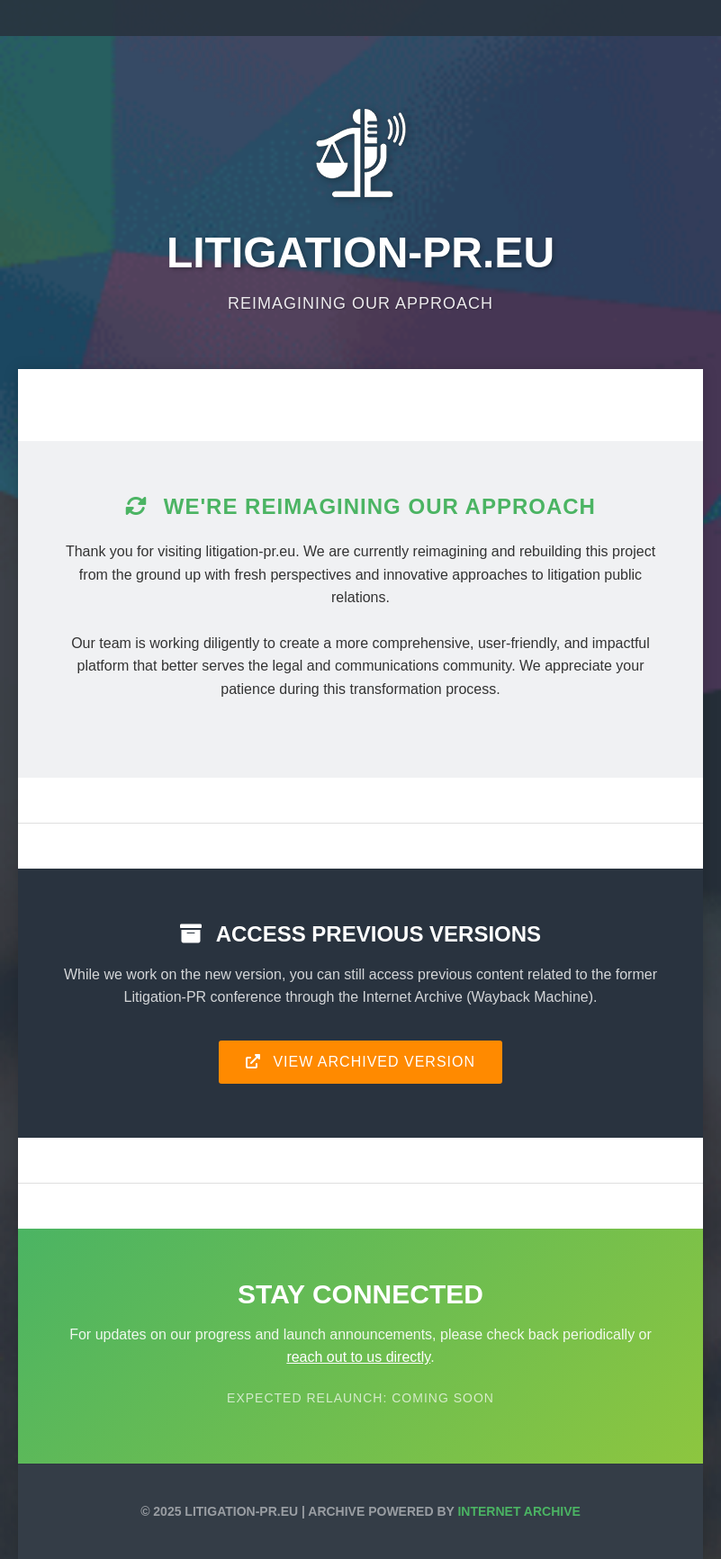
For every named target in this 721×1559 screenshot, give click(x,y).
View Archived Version (360, 1061)
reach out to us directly (358, 1357)
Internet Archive (518, 1511)
